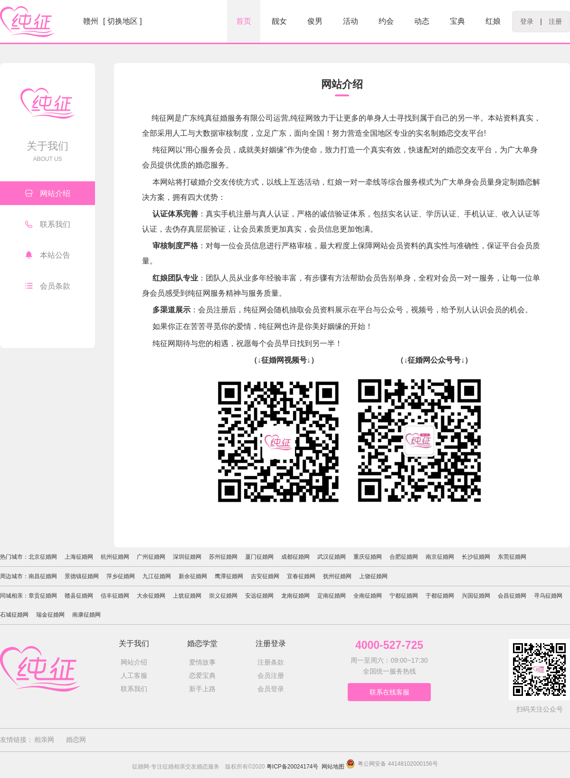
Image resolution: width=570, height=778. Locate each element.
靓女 (279, 21)
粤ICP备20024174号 (292, 766)
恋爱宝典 (202, 675)
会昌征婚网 (512, 595)
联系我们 (47, 224)
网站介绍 (47, 193)
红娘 (493, 21)
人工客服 (134, 675)
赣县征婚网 (79, 595)
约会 (386, 21)
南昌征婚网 (42, 576)
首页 (243, 21)
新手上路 (202, 689)
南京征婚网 (440, 556)
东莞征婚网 (512, 556)
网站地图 (333, 766)
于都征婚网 (440, 595)
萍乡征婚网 (120, 576)
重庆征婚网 (367, 556)
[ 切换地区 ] (122, 21)
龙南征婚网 (295, 595)
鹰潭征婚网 (229, 576)
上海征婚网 (79, 556)
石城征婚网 (14, 614)
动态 (421, 21)
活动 (350, 21)
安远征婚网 (259, 595)
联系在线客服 (389, 692)
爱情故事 (202, 662)
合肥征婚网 (404, 556)
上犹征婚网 (187, 595)
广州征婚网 (151, 556)
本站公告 (47, 255)
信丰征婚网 (115, 595)
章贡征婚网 (42, 595)
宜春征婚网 (301, 576)
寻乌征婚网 (548, 595)
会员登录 (270, 689)
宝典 (457, 21)
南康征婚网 (86, 614)
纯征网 (270, 326)
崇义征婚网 (223, 595)
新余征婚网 (193, 576)
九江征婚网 (156, 576)
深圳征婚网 (187, 556)
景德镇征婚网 (82, 576)
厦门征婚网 (259, 556)
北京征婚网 (42, 556)
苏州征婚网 (223, 556)
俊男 (315, 21)
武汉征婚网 (331, 556)
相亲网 (44, 739)
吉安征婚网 (265, 576)
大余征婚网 (151, 595)
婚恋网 (76, 739)
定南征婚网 (331, 595)
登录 (526, 21)
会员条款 (47, 286)
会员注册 (270, 675)
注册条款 (270, 662)
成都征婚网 (295, 556)
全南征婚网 (367, 595)
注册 (555, 21)
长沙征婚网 (476, 556)
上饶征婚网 (373, 576)
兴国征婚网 (476, 595)
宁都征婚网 (404, 595)
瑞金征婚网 (50, 614)
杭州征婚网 (115, 556)
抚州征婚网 (337, 576)
